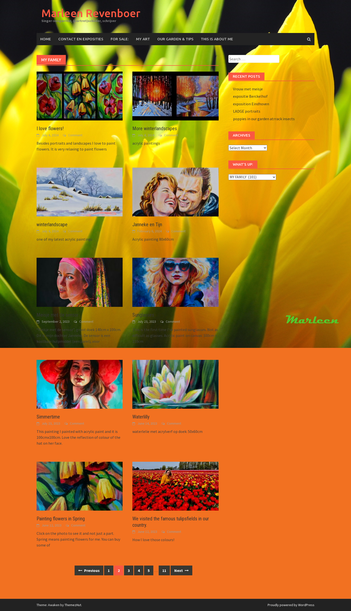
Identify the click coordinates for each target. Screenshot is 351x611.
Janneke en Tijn (147, 224)
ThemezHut (73, 605)
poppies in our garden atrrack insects (264, 118)
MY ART (143, 39)
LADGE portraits (246, 111)
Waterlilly (140, 417)
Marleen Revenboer (90, 13)
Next (181, 570)
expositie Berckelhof (250, 96)
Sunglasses (143, 315)
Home (45, 39)
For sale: (120, 39)
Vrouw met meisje (248, 88)
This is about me (217, 39)
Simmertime (48, 417)
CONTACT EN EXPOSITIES (80, 39)
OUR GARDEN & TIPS (175, 39)
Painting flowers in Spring (61, 519)
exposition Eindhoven (251, 103)
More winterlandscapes (154, 128)
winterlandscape (52, 224)
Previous (89, 570)
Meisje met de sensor (57, 315)
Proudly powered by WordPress (291, 605)
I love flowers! (50, 128)
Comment (75, 135)
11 (164, 570)
